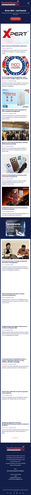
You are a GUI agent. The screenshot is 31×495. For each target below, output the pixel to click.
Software (4, 48)
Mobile (3, 178)
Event (3, 264)
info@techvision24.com (15, 477)
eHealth (3, 297)
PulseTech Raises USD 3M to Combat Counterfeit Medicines (13, 294)
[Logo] (15, 448)
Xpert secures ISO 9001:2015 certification (14, 46)
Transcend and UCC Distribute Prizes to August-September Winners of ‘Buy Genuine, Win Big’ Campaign (14, 360)
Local (3, 395)
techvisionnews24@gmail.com (15, 479)
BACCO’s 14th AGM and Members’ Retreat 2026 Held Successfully (15, 143)
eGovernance (5, 80)
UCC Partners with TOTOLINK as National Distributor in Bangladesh (14, 261)
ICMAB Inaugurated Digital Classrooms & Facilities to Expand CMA (14, 327)
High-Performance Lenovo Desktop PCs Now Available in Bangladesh (14, 110)
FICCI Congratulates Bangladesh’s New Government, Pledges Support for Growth (15, 77)
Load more (15, 437)
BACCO (3, 146)
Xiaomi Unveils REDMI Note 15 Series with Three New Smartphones (14, 175)
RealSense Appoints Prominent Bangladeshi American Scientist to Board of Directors (15, 424)
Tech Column (5, 364)
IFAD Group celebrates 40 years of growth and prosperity (15, 392)
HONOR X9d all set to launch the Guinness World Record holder (14, 208)
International (5, 427)
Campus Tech (5, 113)
